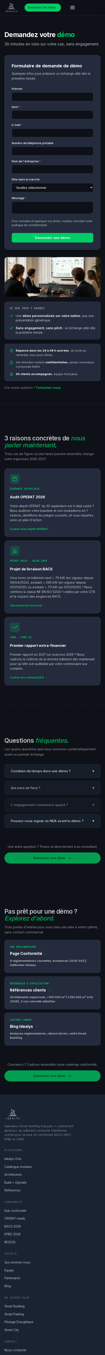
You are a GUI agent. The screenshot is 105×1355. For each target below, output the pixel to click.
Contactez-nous (48, 387)
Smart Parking (14, 1314)
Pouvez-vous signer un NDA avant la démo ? (52, 823)
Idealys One (12, 1159)
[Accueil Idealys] (10, 7)
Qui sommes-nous (17, 1262)
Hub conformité (15, 1210)
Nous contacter (15, 1350)
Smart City (11, 1330)
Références (12, 1190)
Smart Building (14, 1306)
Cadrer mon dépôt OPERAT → (31, 530)
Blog (7, 1286)
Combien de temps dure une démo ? (52, 773)
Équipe (9, 1270)
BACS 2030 (12, 1226)
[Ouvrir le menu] (72, 7)
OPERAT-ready (14, 1218)
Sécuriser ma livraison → (28, 606)
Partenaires (12, 1278)
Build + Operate (15, 1182)
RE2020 (9, 1242)
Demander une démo (42, 7)
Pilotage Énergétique (18, 1322)
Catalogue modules (18, 1167)
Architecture (13, 1174)
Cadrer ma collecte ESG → (28, 678)
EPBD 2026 (12, 1234)
